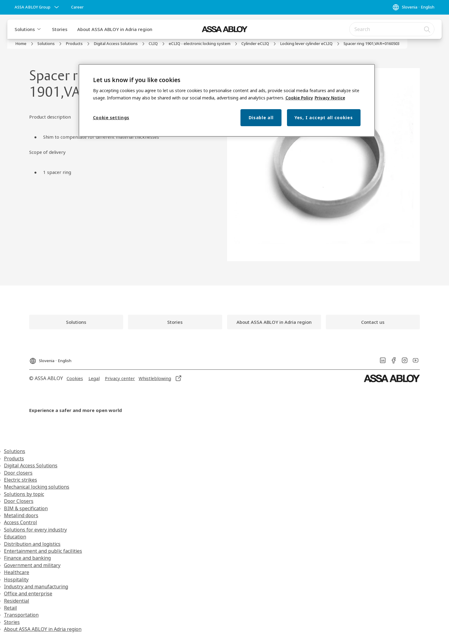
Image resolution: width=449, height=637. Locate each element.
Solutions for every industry (35, 529)
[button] (39, 29)
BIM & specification (26, 508)
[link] (77, 7)
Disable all (261, 117)
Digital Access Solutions (30, 465)
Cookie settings (111, 117)
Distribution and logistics (32, 544)
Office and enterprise (28, 593)
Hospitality (16, 579)
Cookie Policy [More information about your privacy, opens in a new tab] (299, 98)
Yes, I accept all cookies (324, 117)
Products (14, 458)
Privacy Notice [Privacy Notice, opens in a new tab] (330, 98)
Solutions (25, 29)
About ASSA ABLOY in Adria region (114, 29)
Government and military (32, 565)
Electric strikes (20, 479)
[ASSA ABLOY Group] (37, 7)
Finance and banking (27, 558)
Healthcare (16, 572)
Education (15, 536)
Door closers (18, 472)
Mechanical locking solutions (36, 486)
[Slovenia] (413, 7)
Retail (10, 607)
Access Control (20, 522)
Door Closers (18, 501)
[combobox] (391, 29)
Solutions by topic (24, 494)
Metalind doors (21, 515)
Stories (59, 29)
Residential (16, 600)
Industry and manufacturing (36, 586)
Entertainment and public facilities (43, 551)
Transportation (21, 614)
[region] (226, 100)
